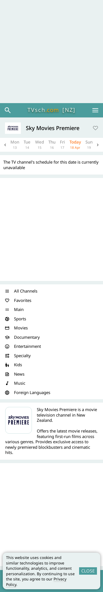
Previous (5, 145)
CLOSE (88, 571)
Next (98, 145)
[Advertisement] (51, 51)
